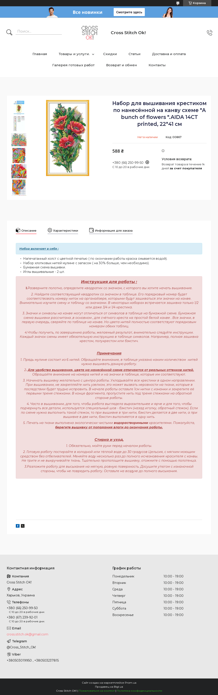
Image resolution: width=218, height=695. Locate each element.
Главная (39, 54)
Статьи (135, 54)
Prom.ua (130, 682)
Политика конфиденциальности (139, 690)
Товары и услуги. (74, 54)
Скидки (110, 54)
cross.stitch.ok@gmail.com (27, 634)
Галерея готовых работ (73, 65)
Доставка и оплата (169, 54)
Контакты (157, 65)
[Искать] (9, 33)
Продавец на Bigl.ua (109, 686)
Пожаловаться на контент (97, 690)
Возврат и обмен (121, 65)
